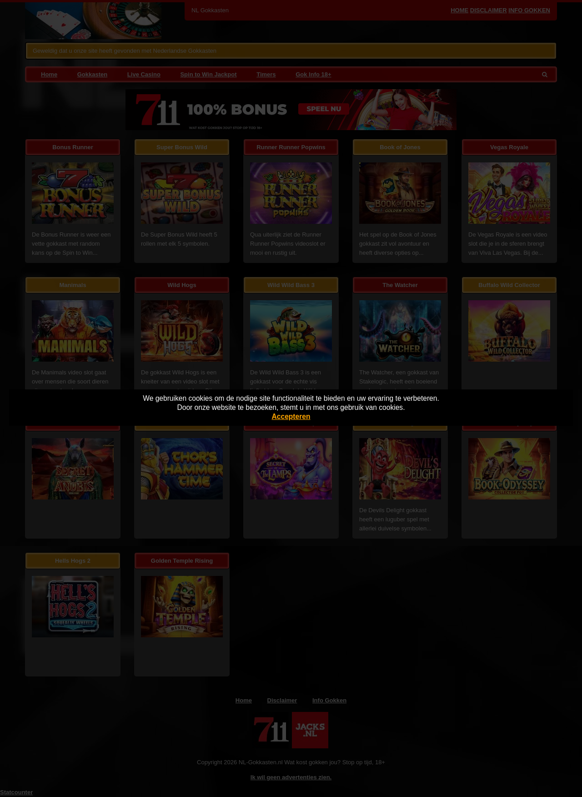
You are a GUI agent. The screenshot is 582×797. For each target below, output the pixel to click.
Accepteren (291, 416)
